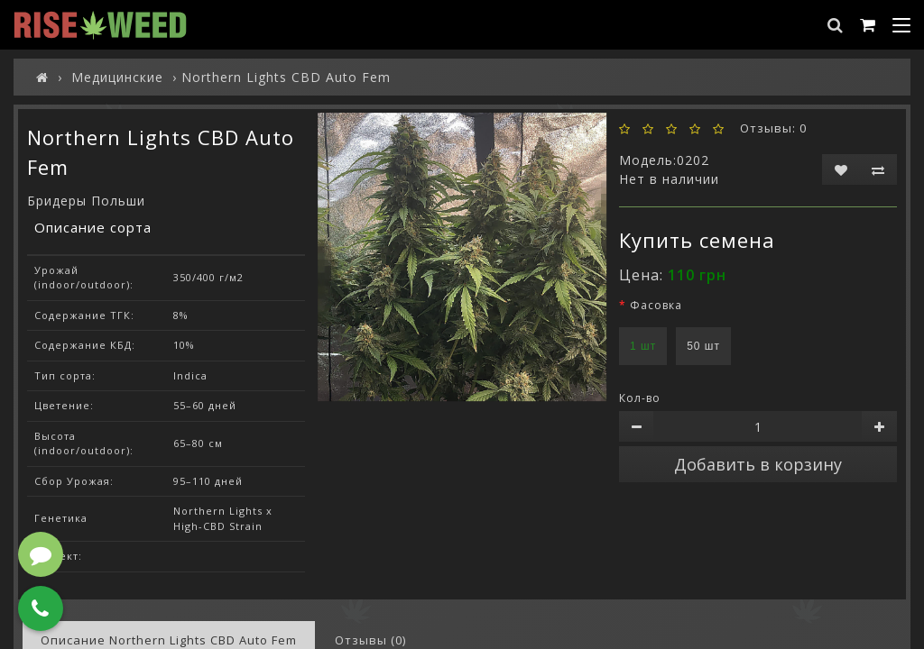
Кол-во (640, 398)
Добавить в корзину (758, 464)
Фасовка (656, 305)
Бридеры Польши (86, 200)
